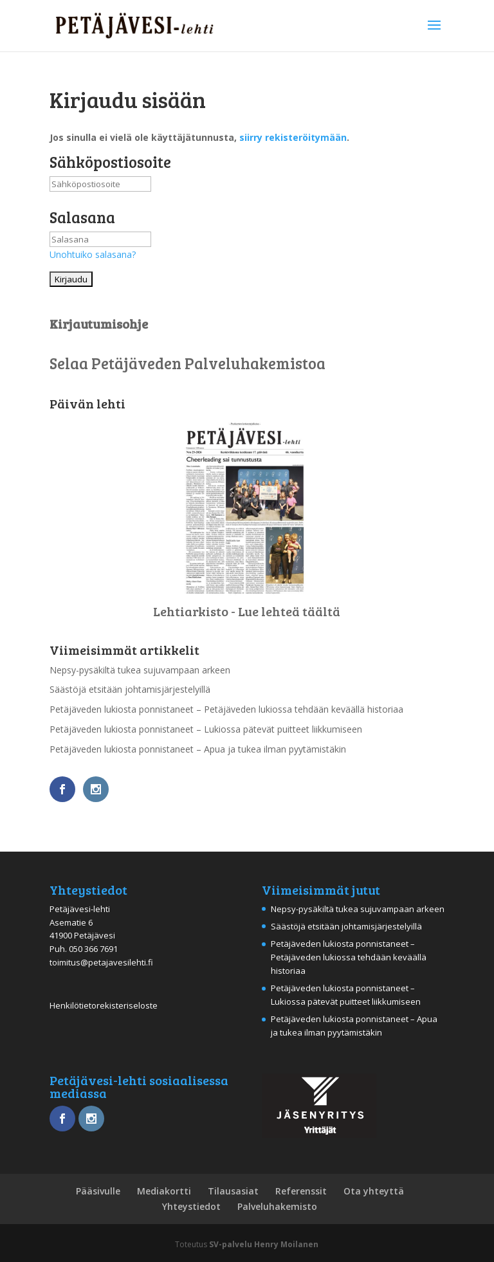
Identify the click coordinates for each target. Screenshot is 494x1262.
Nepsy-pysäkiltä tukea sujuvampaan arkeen (140, 670)
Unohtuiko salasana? (93, 254)
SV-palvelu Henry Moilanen (263, 1244)
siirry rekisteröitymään (293, 137)
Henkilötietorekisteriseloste (104, 1005)
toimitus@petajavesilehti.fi (101, 962)
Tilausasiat (233, 1191)
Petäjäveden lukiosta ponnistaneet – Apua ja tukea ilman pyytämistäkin (198, 749)
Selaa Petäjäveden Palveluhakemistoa (187, 363)
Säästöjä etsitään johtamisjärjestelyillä (130, 689)
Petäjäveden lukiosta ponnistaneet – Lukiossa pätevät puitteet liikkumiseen (206, 729)
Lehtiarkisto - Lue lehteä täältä (246, 611)
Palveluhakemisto (277, 1206)
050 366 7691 (93, 949)
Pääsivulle (98, 1191)
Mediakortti (164, 1191)
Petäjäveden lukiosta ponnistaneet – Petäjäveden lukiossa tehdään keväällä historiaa (226, 709)
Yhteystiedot (191, 1206)
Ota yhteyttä (373, 1191)
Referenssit (301, 1191)
